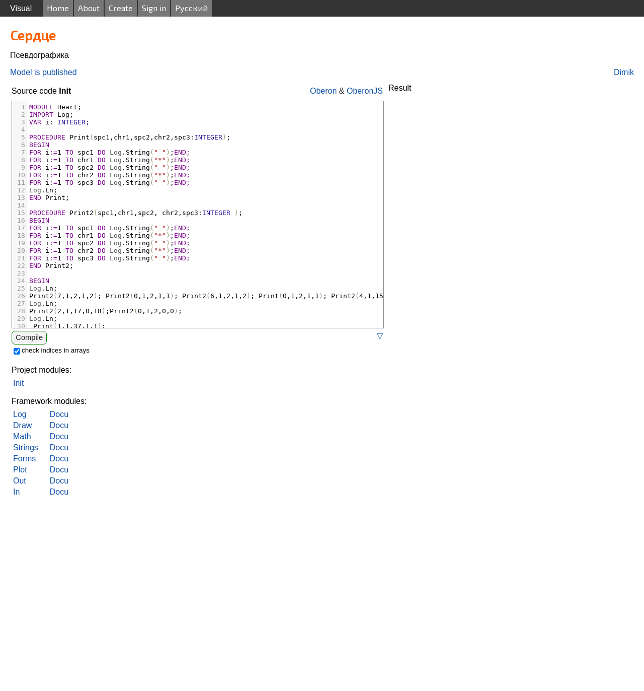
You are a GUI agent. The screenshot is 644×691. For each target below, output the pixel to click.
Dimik (624, 72)
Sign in (154, 8)
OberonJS (365, 91)
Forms (24, 458)
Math (22, 436)
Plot (20, 469)
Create (121, 8)
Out (19, 480)
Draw (22, 425)
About (89, 8)
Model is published (43, 72)
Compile (29, 337)
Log (20, 414)
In (16, 492)
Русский (191, 8)
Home (58, 8)
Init (18, 383)
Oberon (323, 91)
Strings (25, 447)
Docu (59, 414)
